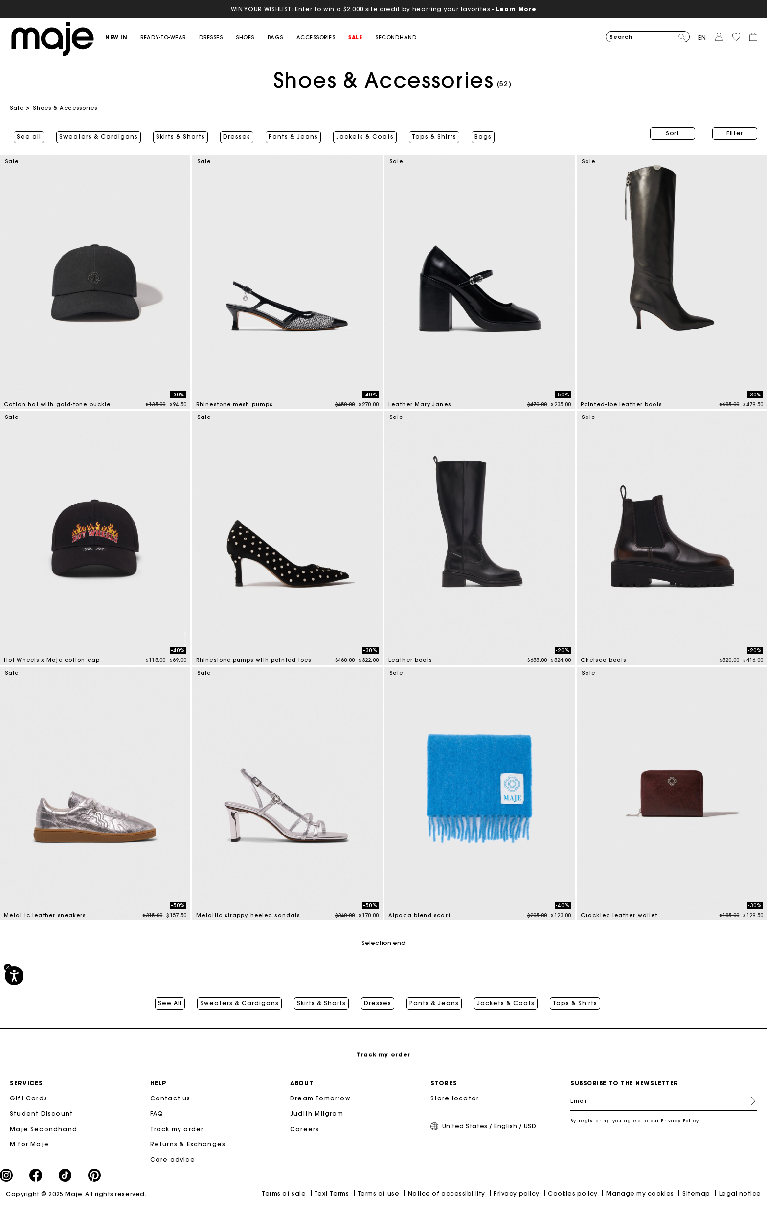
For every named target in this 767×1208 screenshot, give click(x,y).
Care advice (172, 1160)
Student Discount (41, 1114)
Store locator (454, 1099)
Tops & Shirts (430, 133)
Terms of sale (284, 1194)
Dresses (233, 133)
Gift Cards (28, 1099)
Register (749, 1102)
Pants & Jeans (289, 133)
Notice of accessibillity (446, 1194)
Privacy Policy (680, 1121)
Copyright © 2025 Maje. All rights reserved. (76, 1195)
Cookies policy (573, 1194)
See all (25, 133)
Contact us (170, 1099)
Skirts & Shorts (176, 133)
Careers (304, 1129)
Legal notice (740, 1194)
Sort (672, 133)
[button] (122, 37)
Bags (479, 133)
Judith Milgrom (316, 1114)
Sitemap (696, 1194)
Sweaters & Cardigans (94, 133)
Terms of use (378, 1194)
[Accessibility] (14, 975)
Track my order (177, 1129)
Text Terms (332, 1194)
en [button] (702, 37)
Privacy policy (517, 1194)
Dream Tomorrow (320, 1099)
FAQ (157, 1114)
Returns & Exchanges (188, 1145)
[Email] (663, 1102)
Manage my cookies (640, 1194)
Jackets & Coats (361, 133)
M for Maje (29, 1145)
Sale (16, 107)
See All (170, 998)
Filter (734, 133)
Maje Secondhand (43, 1129)
